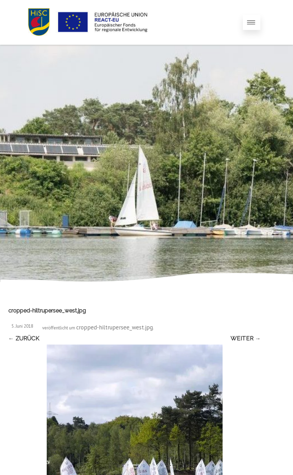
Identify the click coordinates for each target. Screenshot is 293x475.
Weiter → (245, 338)
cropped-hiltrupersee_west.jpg (114, 327)
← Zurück (23, 338)
